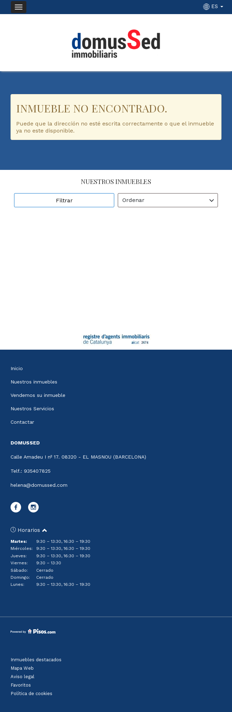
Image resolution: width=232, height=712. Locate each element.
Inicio (17, 368)
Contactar (22, 422)
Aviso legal (22, 676)
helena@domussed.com (39, 485)
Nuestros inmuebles (34, 382)
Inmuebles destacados (36, 659)
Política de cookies (31, 693)
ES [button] (214, 6)
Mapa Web (22, 668)
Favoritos (21, 685)
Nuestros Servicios (32, 408)
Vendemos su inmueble (38, 395)
